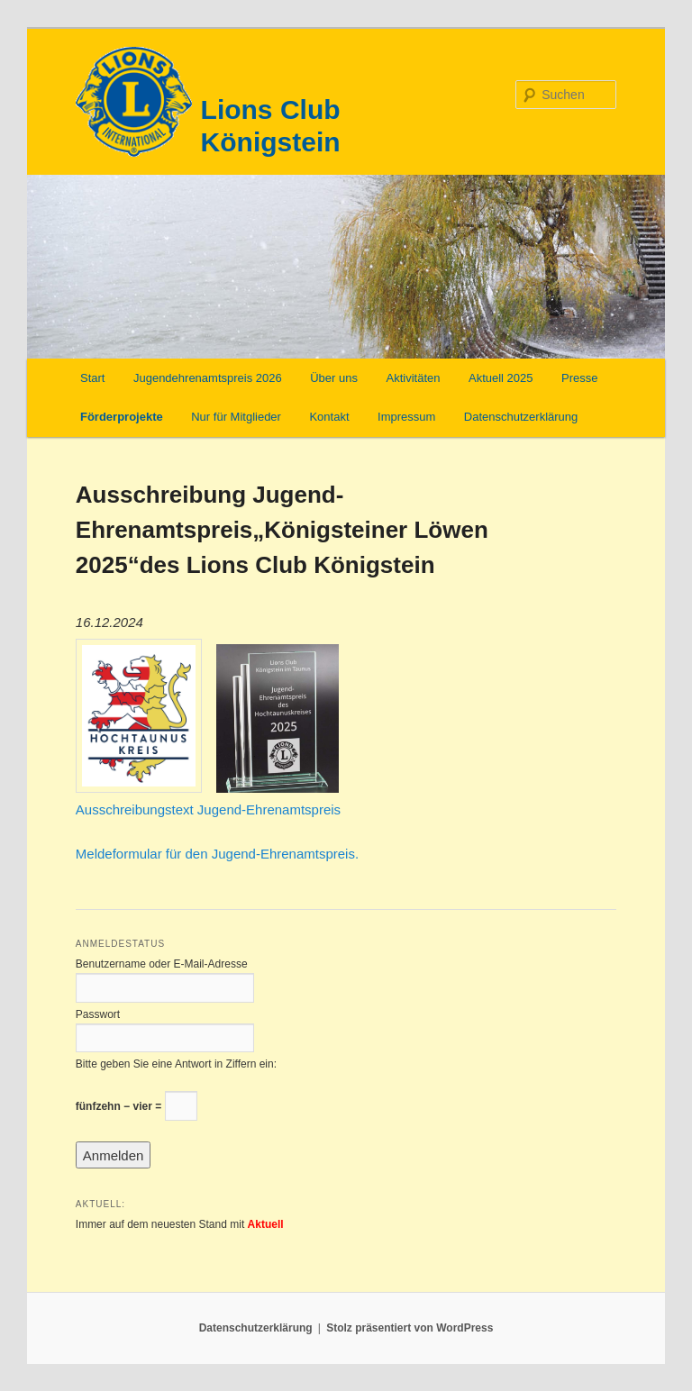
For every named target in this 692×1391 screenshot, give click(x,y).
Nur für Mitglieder (236, 416)
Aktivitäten (413, 378)
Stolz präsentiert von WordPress (409, 1328)
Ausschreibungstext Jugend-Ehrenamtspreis (208, 809)
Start (92, 378)
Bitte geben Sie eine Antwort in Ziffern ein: (176, 1064)
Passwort (98, 1014)
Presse (579, 378)
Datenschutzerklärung (521, 416)
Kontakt (329, 416)
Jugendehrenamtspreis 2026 (207, 378)
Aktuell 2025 (501, 378)
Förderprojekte (121, 416)
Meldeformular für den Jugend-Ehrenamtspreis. (217, 853)
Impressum (406, 416)
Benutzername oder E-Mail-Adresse (162, 964)
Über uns (334, 378)
